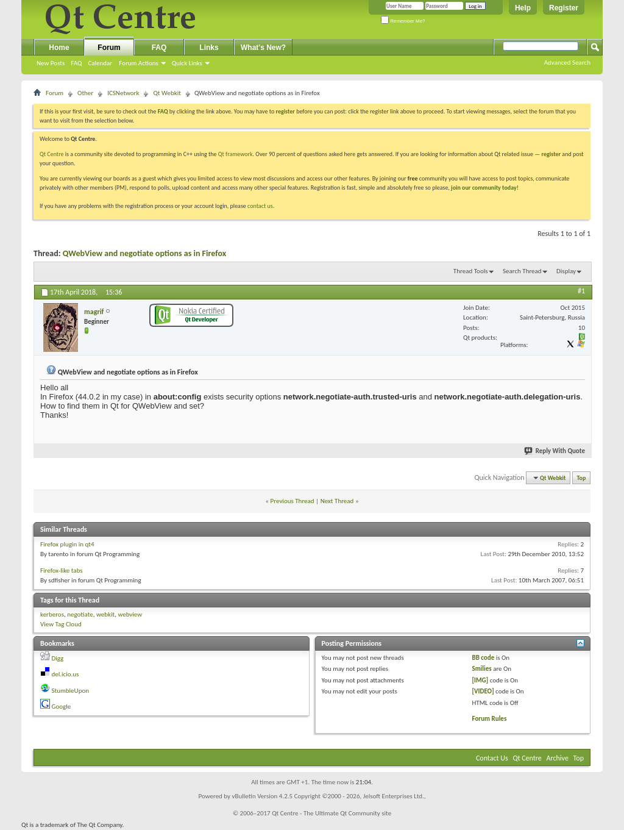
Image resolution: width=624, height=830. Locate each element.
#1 (581, 291)
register (551, 154)
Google (61, 706)
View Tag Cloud (61, 624)
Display (566, 271)
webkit (105, 614)
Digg (58, 658)
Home (59, 47)
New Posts (51, 63)
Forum (109, 47)
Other (85, 93)
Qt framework (235, 154)
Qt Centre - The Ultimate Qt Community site (331, 813)
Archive (558, 758)
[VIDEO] (483, 691)
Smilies (481, 669)
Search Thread (522, 271)
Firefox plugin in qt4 (67, 544)
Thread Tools (470, 271)
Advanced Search (567, 62)
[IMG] (480, 680)
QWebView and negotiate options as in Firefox (144, 253)
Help (523, 8)
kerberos (52, 614)
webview (130, 614)
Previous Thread (292, 501)
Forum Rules (489, 719)
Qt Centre (52, 154)
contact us (260, 206)
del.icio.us (65, 674)
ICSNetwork (123, 93)
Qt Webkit (166, 93)
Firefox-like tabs (61, 570)
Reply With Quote (555, 451)
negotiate (80, 614)
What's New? (263, 47)
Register (563, 8)
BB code (483, 658)
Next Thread (337, 501)
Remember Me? (403, 21)
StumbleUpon (71, 691)
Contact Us (492, 758)
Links (208, 47)
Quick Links (187, 63)
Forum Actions (138, 63)
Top (581, 478)
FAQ (76, 63)
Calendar (100, 63)
